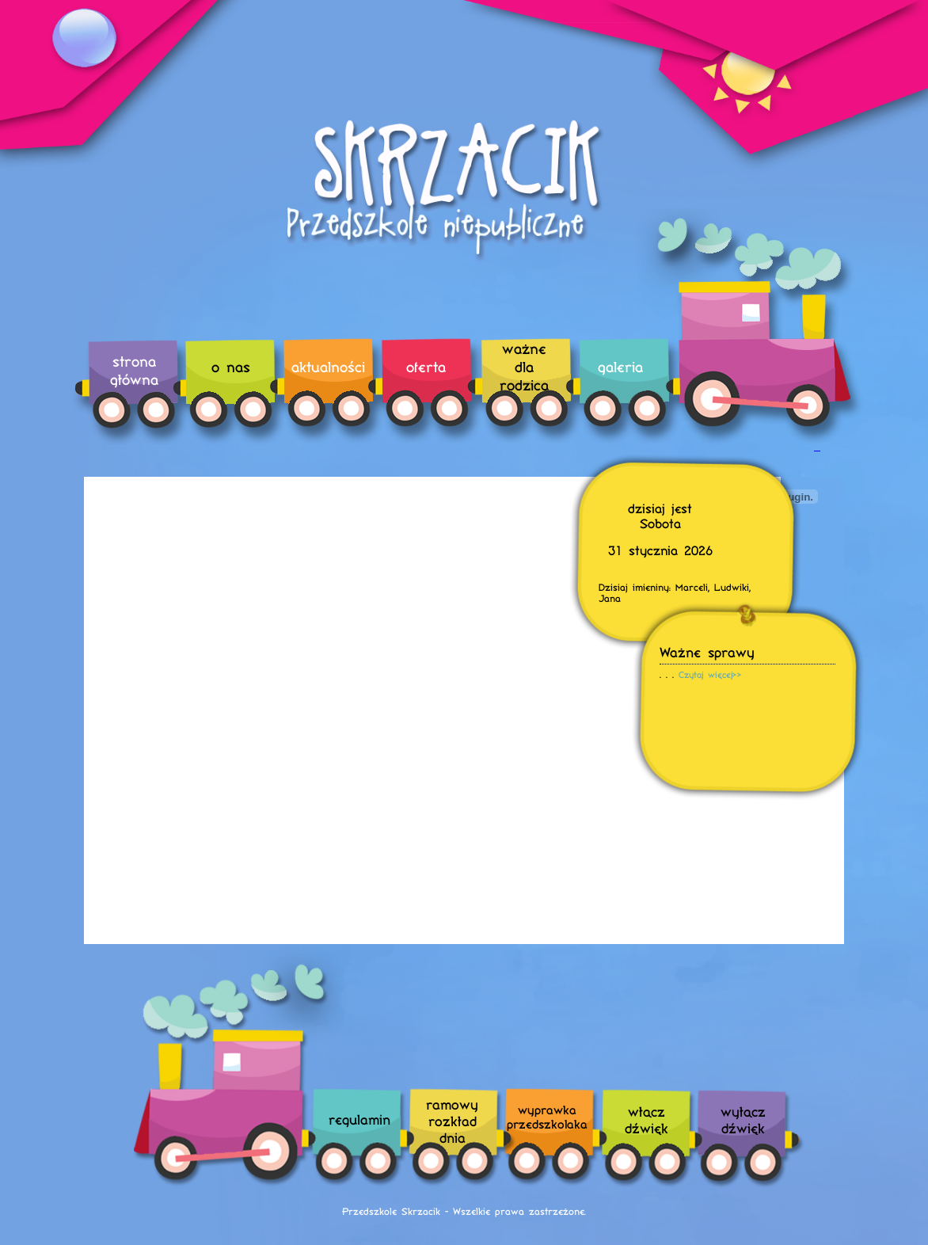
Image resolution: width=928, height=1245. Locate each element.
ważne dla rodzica (524, 366)
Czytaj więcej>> (710, 674)
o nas (230, 366)
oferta (426, 366)
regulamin (359, 1118)
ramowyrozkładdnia (452, 1120)
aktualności (328, 366)
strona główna (134, 370)
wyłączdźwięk (743, 1119)
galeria (620, 366)
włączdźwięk (646, 1119)
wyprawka (547, 1116)
